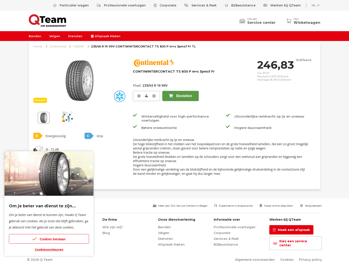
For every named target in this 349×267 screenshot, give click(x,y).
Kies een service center (290, 243)
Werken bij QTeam (282, 5)
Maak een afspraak (291, 230)
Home (38, 46)
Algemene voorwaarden (255, 260)
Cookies (287, 260)
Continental (57, 46)
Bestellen (180, 96)
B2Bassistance (240, 5)
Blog (106, 233)
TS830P (78, 46)
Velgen (54, 36)
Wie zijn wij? (112, 227)
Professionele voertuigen (121, 5)
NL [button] (316, 5)
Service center (261, 22)
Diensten (75, 36)
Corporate (165, 5)
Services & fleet (200, 5)
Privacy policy (310, 260)
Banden (35, 36)
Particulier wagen (71, 5)
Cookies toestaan (49, 238)
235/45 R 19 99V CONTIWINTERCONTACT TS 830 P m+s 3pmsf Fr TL (143, 46)
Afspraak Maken (105, 36)
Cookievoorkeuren (49, 249)
